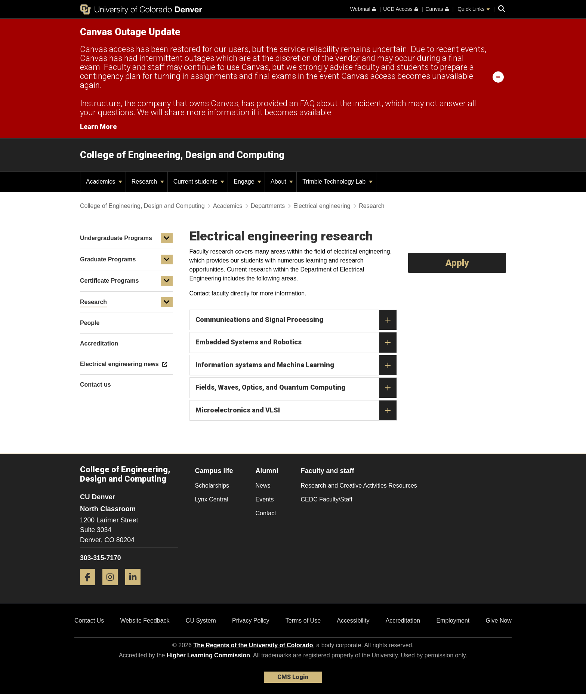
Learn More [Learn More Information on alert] (98, 126)
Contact (266, 513)
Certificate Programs (109, 280)
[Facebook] (90, 588)
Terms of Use (303, 620)
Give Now (499, 620)
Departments (268, 206)
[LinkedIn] (135, 588)
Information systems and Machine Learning (296, 365)
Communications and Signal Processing (296, 320)
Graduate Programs (108, 259)
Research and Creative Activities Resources (359, 485)
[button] (167, 238)
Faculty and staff (327, 471)
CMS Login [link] (292, 677)
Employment (452, 620)
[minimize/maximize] (498, 76)
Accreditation (403, 620)
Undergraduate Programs (116, 238)
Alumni (267, 471)
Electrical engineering (322, 206)
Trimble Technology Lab (337, 181)
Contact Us (89, 620)
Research (148, 181)
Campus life (214, 471)
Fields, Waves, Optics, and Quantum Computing (296, 388)
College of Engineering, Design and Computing (182, 154)
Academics (104, 181)
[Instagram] (112, 588)
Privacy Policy (250, 620)
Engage (247, 181)
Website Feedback (144, 620)
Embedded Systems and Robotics (296, 342)
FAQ (307, 103)
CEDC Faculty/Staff (326, 499)
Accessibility (353, 620)
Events (265, 499)
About (282, 181)
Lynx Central (211, 499)
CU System (201, 620)
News (263, 485)
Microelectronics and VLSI (296, 410)
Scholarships (212, 485)
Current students (199, 181)
